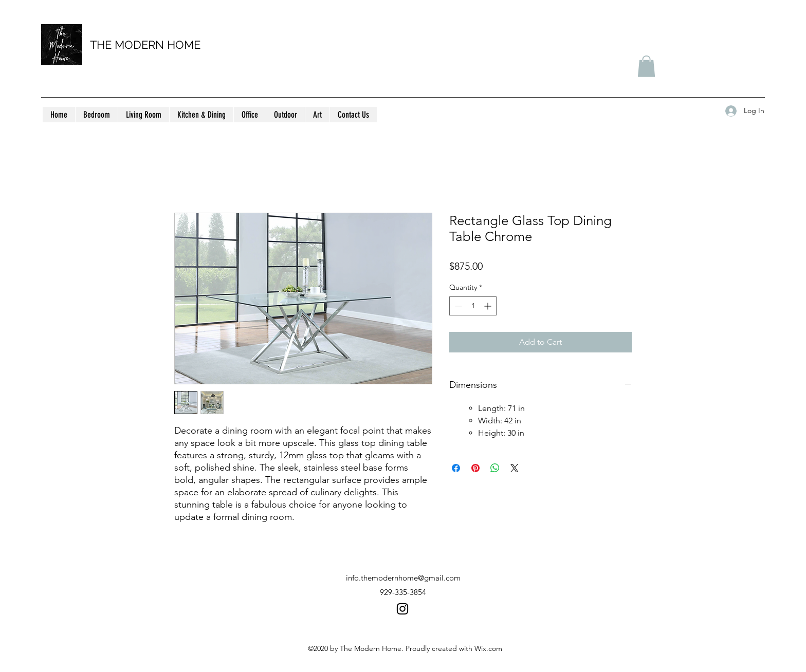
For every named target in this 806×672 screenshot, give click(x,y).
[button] (646, 66)
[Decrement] (457, 306)
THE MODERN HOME (145, 44)
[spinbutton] (473, 306)
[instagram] (402, 609)
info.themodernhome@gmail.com (403, 578)
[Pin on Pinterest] (475, 468)
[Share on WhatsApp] (495, 468)
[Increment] (488, 306)
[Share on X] (514, 468)
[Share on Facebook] (456, 468)
